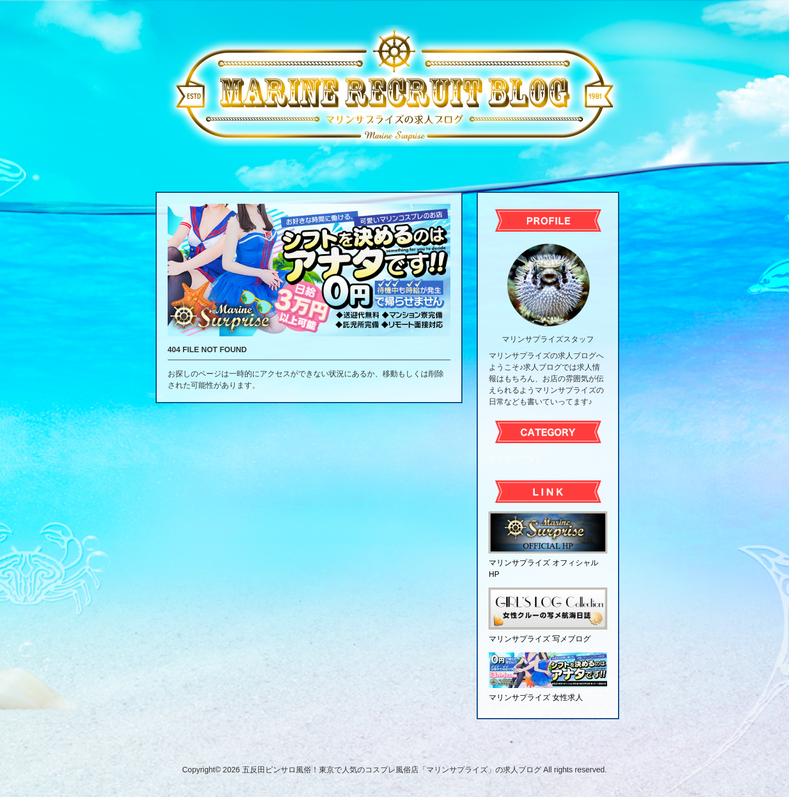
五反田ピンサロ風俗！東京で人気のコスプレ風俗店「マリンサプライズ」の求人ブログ (391, 769)
